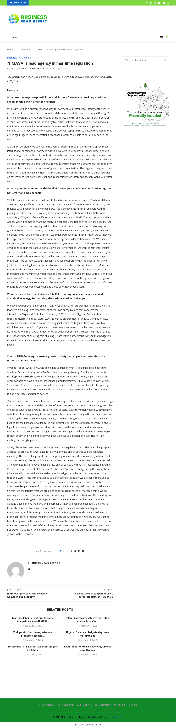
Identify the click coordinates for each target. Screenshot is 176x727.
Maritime (26, 57)
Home (13, 37)
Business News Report (31, 68)
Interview (25, 49)
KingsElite (119, 717)
